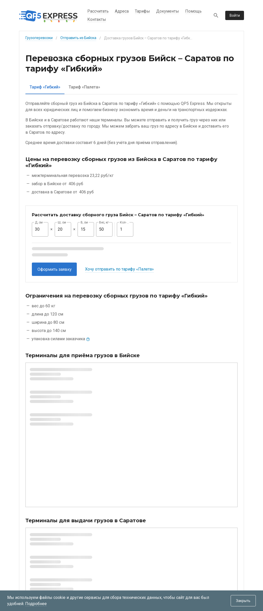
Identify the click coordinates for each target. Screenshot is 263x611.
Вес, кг (104, 222)
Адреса (122, 11)
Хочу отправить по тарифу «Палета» (119, 269)
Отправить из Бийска (78, 38)
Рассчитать (98, 11)
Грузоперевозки (39, 38)
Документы (167, 11)
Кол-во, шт (125, 222)
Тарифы (142, 11)
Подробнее (36, 603)
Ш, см (62, 222)
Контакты (96, 19)
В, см (84, 222)
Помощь (193, 11)
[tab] (44, 87)
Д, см (39, 222)
